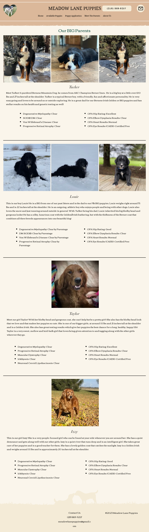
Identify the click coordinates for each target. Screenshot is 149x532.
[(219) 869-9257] (116, 8)
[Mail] (141, 8)
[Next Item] (140, 59)
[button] (54, 16)
